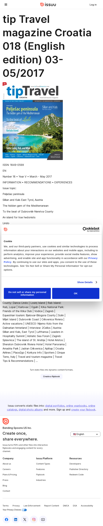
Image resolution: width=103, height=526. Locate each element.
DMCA (66, 505)
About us (7, 464)
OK (76, 293)
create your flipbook (83, 409)
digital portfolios (55, 405)
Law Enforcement (32, 505)
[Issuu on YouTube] (43, 519)
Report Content (51, 505)
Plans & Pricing (10, 474)
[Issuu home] (48, 4)
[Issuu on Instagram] (34, 519)
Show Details (85, 282)
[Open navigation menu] (6, 4)
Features (40, 469)
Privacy (16, 505)
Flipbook (40, 474)
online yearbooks (76, 405)
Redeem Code (76, 474)
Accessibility (87, 505)
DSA (75, 505)
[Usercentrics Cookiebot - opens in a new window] (85, 229)
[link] (93, 4)
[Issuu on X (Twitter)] (25, 519)
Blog (5, 485)
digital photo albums (31, 409)
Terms (6, 505)
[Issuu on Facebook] (6, 519)
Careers (7, 469)
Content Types (43, 464)
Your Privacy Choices (15, 510)
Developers (75, 464)
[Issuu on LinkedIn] (16, 519)
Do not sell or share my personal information (27, 293)
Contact (6, 491)
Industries (41, 480)
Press (5, 480)
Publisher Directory (78, 469)
